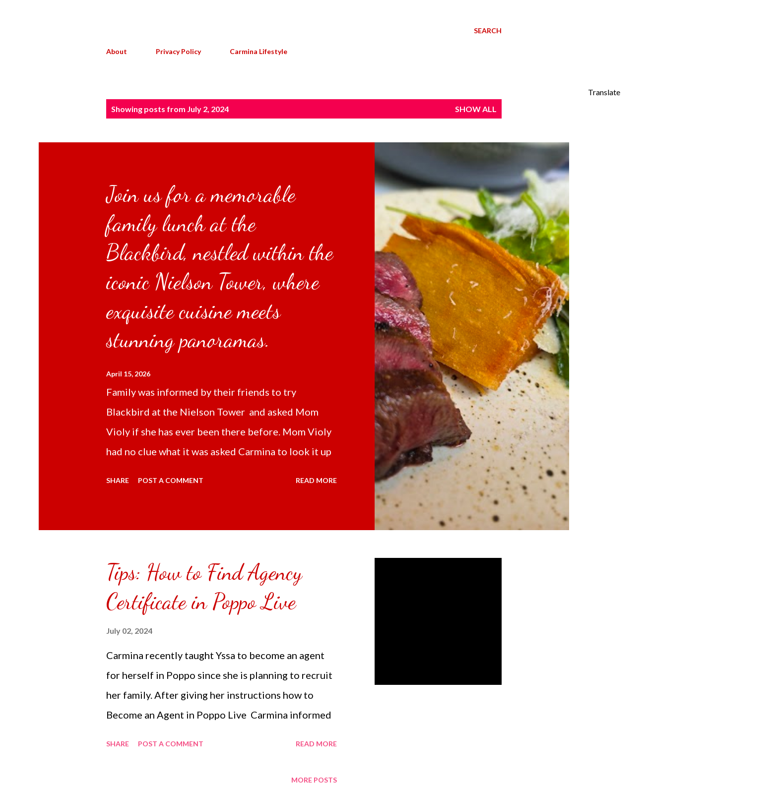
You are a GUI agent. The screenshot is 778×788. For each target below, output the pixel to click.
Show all (476, 109)
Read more (316, 480)
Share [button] (117, 480)
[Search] (488, 31)
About (116, 51)
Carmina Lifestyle (258, 51)
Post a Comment (170, 480)
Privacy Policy (178, 51)
